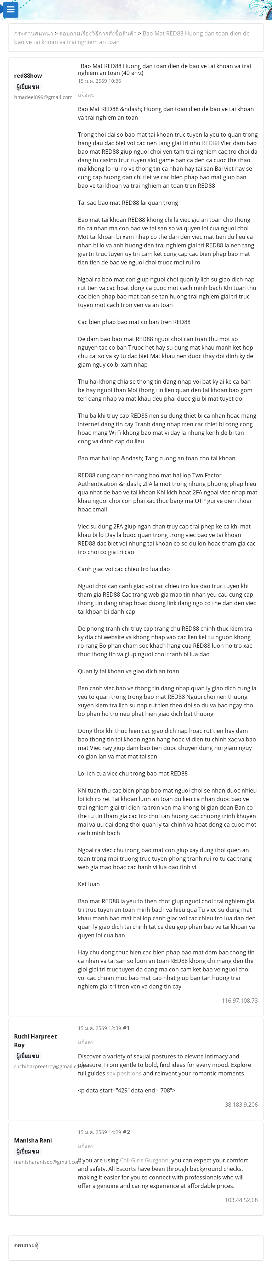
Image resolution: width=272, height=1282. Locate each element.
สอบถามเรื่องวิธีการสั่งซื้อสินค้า (98, 33)
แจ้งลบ (86, 95)
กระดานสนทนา (33, 33)
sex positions (124, 1073)
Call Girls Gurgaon (144, 1160)
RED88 (210, 143)
